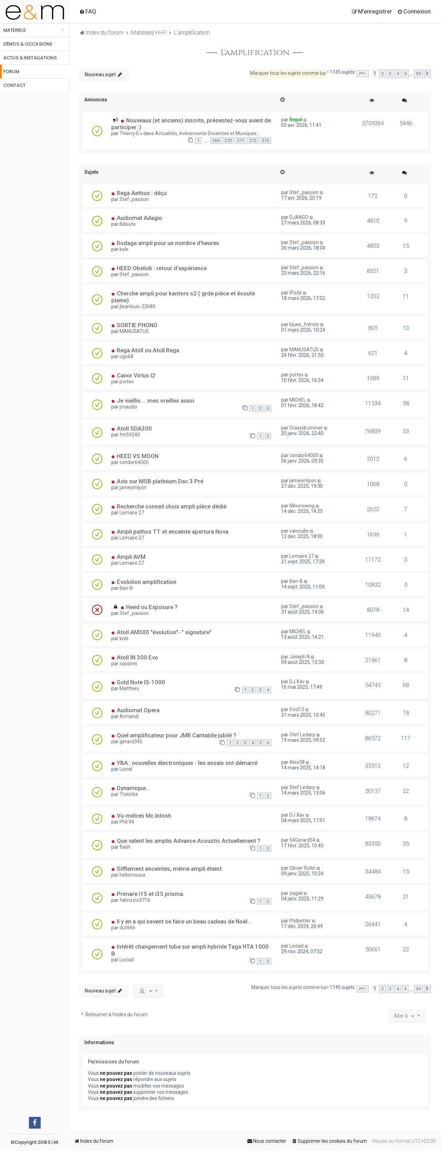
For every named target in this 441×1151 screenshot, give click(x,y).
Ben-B (126, 588)
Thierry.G (129, 133)
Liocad (127, 959)
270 (228, 140)
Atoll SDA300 (134, 428)
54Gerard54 (302, 840)
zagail (295, 893)
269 (215, 140)
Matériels (14, 30)
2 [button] (382, 73)
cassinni (128, 663)
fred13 (296, 709)
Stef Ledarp (302, 734)
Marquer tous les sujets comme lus (288, 73)
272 (253, 140)
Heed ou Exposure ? (152, 607)
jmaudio (128, 407)
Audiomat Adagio (139, 217)
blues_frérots (304, 324)
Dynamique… (133, 788)
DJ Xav (297, 681)
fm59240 (130, 434)
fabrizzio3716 (135, 900)
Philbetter (300, 920)
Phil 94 (127, 822)
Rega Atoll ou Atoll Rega (148, 350)
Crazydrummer (306, 428)
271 (240, 140)
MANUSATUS (134, 331)
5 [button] (405, 73)
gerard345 (131, 741)
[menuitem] (87, 11)
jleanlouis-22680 (137, 306)
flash (125, 847)
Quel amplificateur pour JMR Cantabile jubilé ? (176, 735)
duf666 (127, 927)
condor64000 (134, 462)
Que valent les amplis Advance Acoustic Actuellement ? (188, 840)
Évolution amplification (146, 581)
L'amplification (255, 53)
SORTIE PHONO (137, 325)
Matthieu (129, 688)
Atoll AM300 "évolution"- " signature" (164, 632)
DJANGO (298, 217)
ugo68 (126, 356)
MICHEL (297, 400)
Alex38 (297, 762)
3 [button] (390, 73)
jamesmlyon (133, 487)
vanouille (299, 531)
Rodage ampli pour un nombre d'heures (168, 243)
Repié (295, 119)
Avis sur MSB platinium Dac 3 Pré (160, 481)
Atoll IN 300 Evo (137, 657)
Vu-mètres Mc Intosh (144, 815)
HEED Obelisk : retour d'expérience (162, 268)
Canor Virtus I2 (136, 375)
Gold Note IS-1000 (141, 682)
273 (265, 140)
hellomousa (132, 875)
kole (124, 249)
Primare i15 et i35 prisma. (150, 893)
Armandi (129, 716)
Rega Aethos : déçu (142, 193)
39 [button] (418, 73)
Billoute (128, 224)
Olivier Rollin (302, 868)
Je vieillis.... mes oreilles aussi (155, 400)
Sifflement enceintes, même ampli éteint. (170, 868)
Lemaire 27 (132, 512)
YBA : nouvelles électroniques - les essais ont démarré (187, 762)
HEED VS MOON (137, 456)
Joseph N (299, 656)
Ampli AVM (131, 556)
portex (127, 381)
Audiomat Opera (138, 710)
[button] (363, 73)
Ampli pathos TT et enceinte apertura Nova (172, 531)
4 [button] (398, 73)
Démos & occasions (27, 44)
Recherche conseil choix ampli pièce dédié (171, 506)
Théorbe (129, 794)
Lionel (126, 769)
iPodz (295, 292)
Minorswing (302, 505)
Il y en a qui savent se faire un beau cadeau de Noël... (184, 921)
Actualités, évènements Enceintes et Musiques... (207, 133)
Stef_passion (134, 199)
